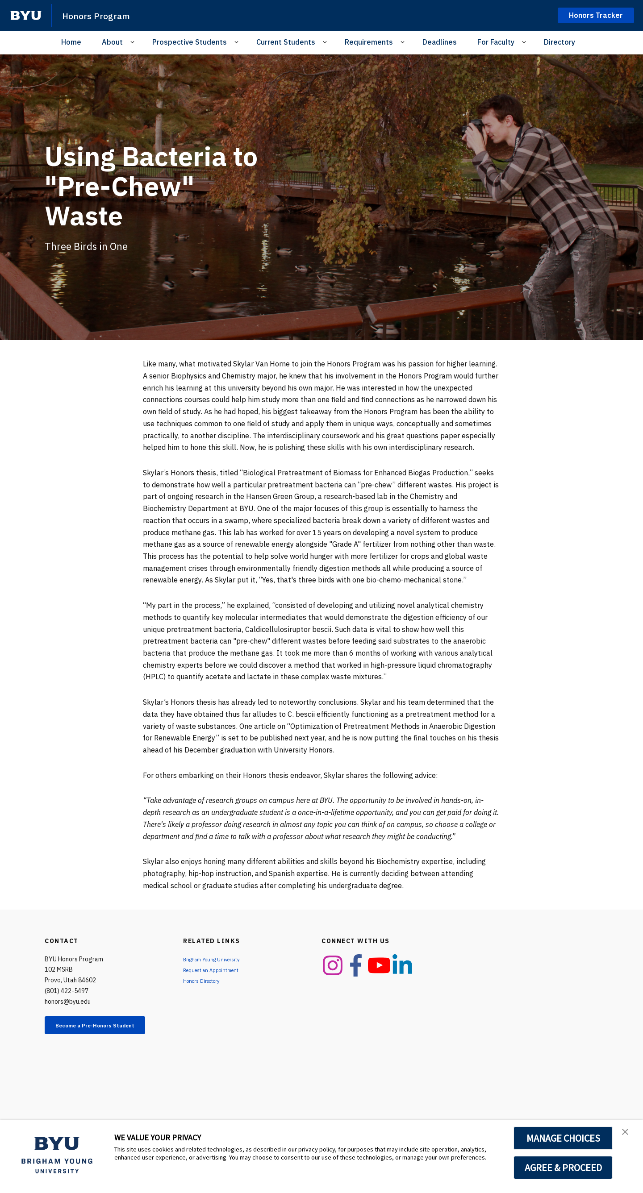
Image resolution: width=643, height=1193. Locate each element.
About (112, 41)
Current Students (285, 41)
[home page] (26, 15)
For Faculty (495, 41)
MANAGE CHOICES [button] (563, 1138)
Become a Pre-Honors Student (105, 1030)
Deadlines (439, 41)
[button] (628, 1136)
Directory (559, 41)
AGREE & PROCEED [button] (563, 1167)
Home (71, 41)
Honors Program (103, 15)
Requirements (369, 41)
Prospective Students (189, 41)
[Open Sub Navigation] (133, 42)
